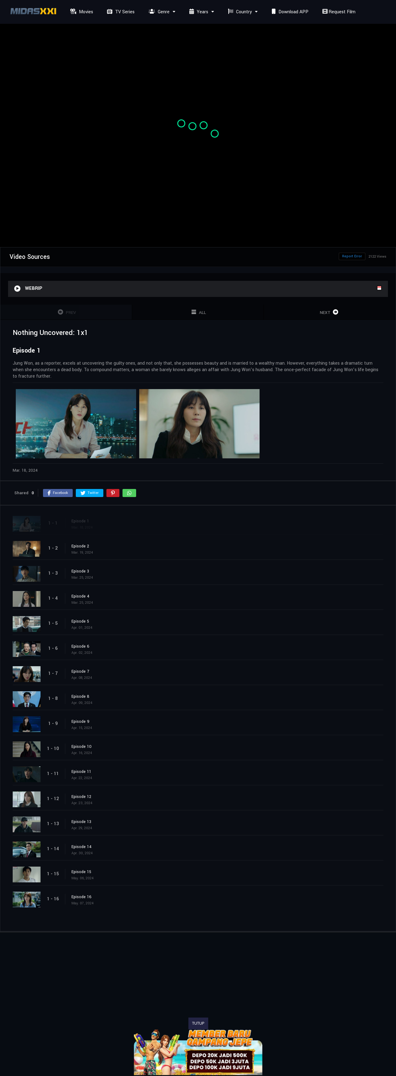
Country (239, 12)
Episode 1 (80, 521)
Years (198, 12)
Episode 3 (80, 571)
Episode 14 (81, 847)
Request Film (338, 12)
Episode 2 (80, 546)
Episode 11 (81, 771)
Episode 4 (80, 596)
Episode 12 (81, 796)
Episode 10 (81, 746)
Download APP (289, 12)
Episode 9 (80, 721)
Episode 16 (81, 897)
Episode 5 (80, 621)
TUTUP (198, 1023)
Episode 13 (81, 822)
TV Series (120, 12)
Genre (158, 12)
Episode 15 (81, 872)
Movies (81, 12)
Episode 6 (80, 646)
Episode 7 (80, 671)
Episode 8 (80, 696)
